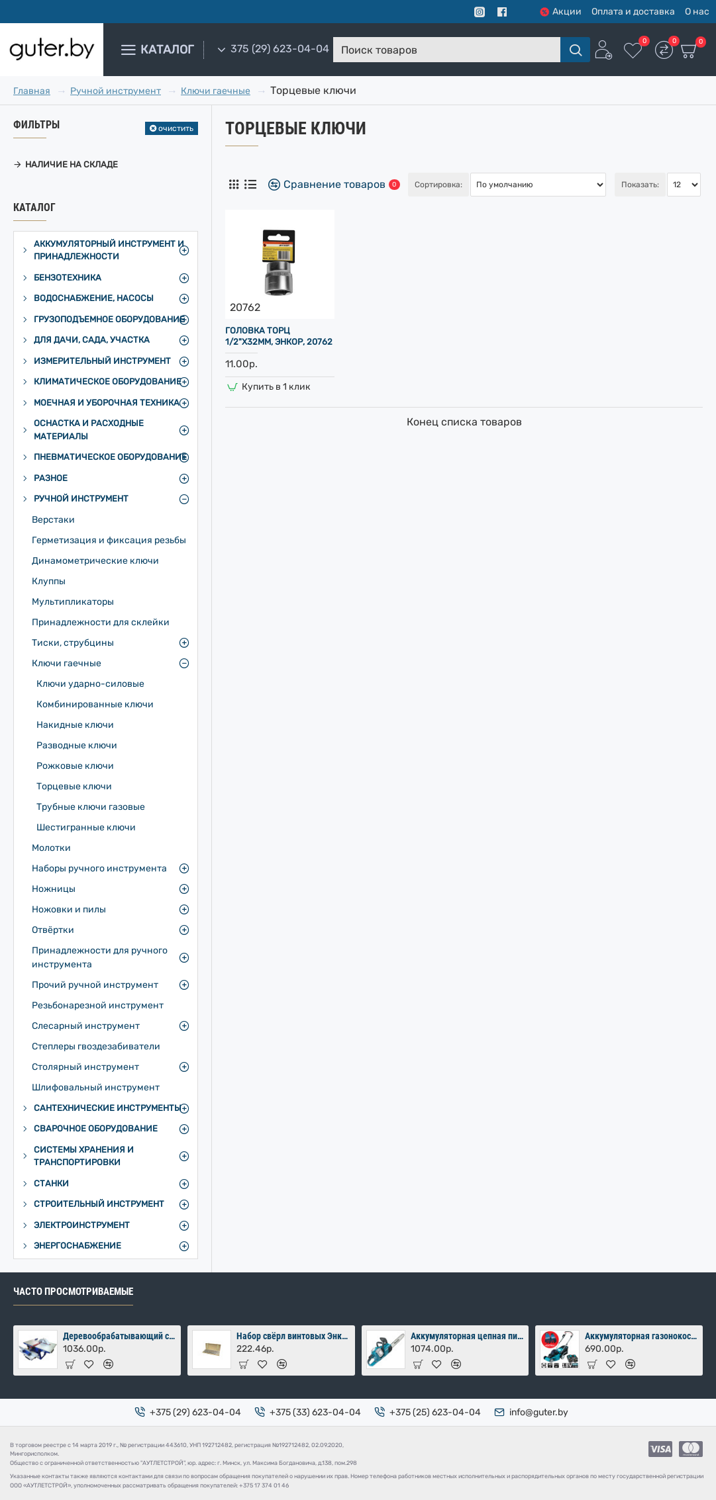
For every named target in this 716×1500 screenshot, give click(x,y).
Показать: (640, 184)
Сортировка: (438, 184)
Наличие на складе (71, 164)
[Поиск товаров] (575, 49)
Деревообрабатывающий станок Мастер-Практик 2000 (119, 1336)
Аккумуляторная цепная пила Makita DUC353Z (467, 1336)
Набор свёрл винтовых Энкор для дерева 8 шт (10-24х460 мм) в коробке (293, 1336)
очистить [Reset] (175, 128)
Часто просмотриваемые (73, 1292)
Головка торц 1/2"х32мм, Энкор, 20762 (278, 336)
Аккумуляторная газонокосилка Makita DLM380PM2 (641, 1336)
